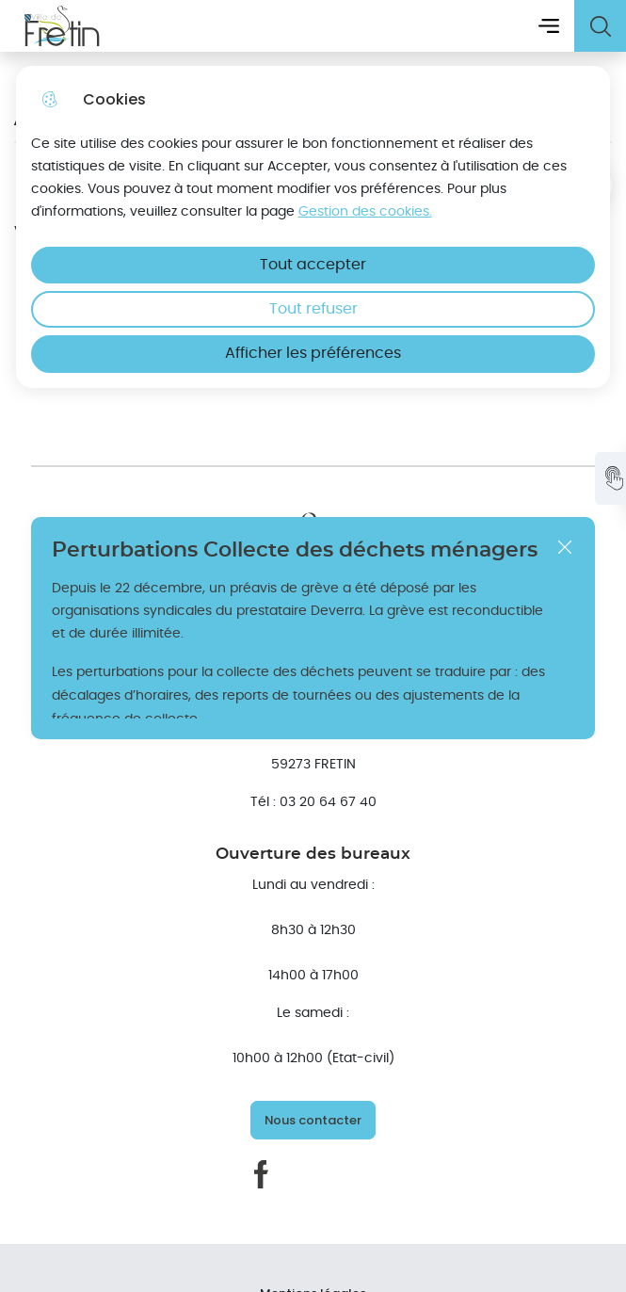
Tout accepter (313, 264)
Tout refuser (313, 308)
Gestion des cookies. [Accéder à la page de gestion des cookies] (365, 211)
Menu (548, 26)
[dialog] (313, 227)
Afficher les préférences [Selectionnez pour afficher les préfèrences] (313, 353)
